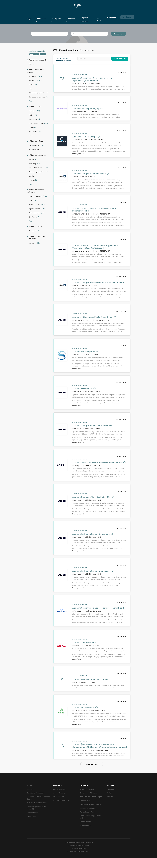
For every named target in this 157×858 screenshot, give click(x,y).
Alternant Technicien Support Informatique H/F (93, 571)
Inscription (126, 17)
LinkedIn (110, 797)
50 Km (31, 64)
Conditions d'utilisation (35, 793)
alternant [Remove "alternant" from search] (33, 54)
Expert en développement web (90, 817)
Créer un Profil (85, 822)
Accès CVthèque (59, 793)
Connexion (111, 17)
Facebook (111, 789)
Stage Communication (78, 845)
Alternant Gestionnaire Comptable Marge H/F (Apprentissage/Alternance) (92, 79)
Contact (30, 789)
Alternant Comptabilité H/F (84, 642)
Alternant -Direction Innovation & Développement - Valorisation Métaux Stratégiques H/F (95, 246)
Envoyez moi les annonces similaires (63, 59)
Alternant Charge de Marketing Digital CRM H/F (93, 497)
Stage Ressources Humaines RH (78, 842)
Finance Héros (32, 813)
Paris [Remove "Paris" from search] (42, 54)
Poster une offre (59, 789)
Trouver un (87, 789)
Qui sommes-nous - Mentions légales (38, 798)
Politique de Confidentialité (37, 803)
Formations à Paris (87, 812)
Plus (30, 101)
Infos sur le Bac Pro (87, 808)
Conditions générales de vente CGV (36, 808)
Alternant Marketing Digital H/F (85, 351)
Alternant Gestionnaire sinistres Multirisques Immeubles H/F (99, 608)
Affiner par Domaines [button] (37, 155)
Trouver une (90, 793)
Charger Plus (91, 764)
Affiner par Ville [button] (35, 106)
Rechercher (118, 34)
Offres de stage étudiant (78, 851)
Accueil (29, 785)
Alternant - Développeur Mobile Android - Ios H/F (94, 317)
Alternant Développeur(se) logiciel (87, 108)
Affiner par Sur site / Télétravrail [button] (36, 237)
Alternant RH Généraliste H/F (85, 707)
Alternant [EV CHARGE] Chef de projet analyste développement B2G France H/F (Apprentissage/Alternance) (99, 745)
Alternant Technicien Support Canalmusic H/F (92, 534)
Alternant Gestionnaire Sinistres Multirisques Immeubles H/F (99, 462)
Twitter (109, 793)
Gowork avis (85, 800)
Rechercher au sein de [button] (38, 60)
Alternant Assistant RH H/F (84, 388)
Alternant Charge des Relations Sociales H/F (92, 425)
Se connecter (58, 797)
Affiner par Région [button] (36, 141)
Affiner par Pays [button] (35, 227)
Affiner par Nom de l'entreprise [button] (35, 191)
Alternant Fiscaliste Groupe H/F (86, 137)
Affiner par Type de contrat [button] (35, 71)
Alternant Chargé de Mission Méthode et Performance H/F (98, 282)
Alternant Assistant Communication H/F (90, 679)
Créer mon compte (61, 800)
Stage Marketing (78, 848)
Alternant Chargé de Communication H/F (90, 173)
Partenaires (31, 816)
